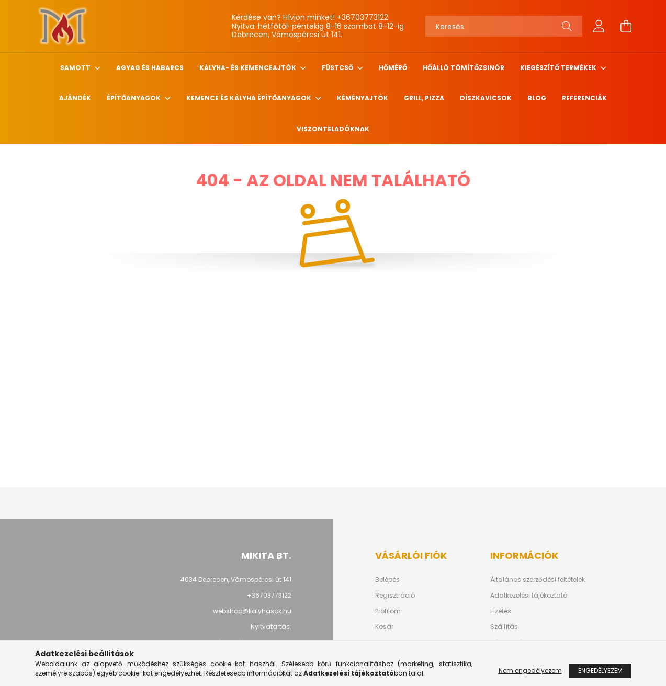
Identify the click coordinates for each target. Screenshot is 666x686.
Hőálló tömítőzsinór (463, 67)
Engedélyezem (600, 670)
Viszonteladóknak (333, 128)
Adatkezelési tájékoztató (528, 595)
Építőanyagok (134, 98)
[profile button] (599, 26)
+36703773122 (362, 17)
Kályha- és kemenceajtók (248, 67)
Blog (536, 98)
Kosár (384, 627)
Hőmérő (393, 67)
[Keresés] (503, 26)
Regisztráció (395, 595)
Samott (76, 67)
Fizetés (500, 611)
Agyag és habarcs (150, 67)
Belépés (387, 580)
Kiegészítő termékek (559, 67)
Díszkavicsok (486, 98)
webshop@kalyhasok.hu (252, 611)
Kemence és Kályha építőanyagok (249, 98)
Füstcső (338, 67)
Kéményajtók (362, 98)
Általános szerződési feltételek (537, 580)
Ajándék (75, 98)
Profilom (388, 611)
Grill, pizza (424, 98)
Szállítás (504, 627)
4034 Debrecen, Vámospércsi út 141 (235, 579)
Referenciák (584, 98)
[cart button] (626, 26)
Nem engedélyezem (530, 670)
